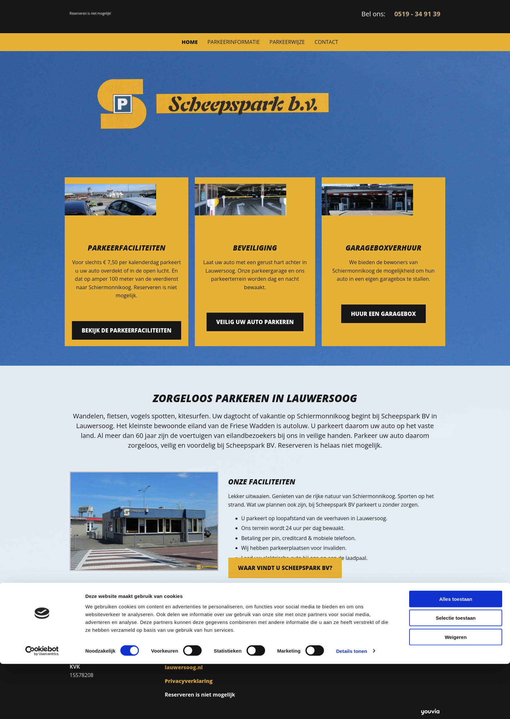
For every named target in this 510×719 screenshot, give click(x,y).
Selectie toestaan (456, 673)
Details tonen (351, 706)
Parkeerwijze (287, 42)
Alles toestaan (455, 654)
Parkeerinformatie (234, 42)
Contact (326, 42)
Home (189, 42)
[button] (126, 330)
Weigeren (455, 692)
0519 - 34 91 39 (417, 13)
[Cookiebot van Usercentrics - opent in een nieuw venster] (42, 706)
